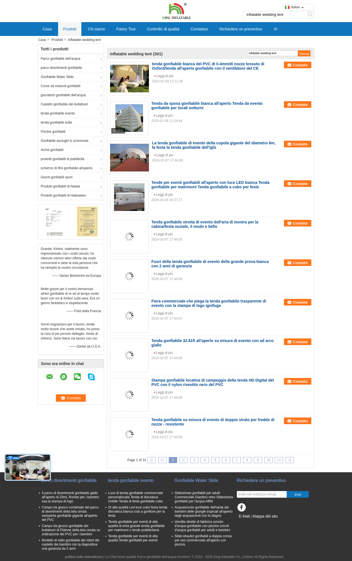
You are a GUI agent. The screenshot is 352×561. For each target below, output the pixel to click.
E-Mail (244, 516)
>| (289, 460)
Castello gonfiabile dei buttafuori (64, 104)
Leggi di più (164, 76)
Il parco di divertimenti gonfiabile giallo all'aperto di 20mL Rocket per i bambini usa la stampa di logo (70, 497)
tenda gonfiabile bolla (56, 122)
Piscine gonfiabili (53, 132)
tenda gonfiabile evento (58, 113)
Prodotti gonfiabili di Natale (60, 186)
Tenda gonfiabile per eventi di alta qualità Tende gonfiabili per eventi (133, 538)
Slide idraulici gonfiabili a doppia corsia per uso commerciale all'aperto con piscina (203, 540)
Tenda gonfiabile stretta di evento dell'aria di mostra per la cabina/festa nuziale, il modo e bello (204, 224)
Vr (275, 29)
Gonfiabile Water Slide (57, 77)
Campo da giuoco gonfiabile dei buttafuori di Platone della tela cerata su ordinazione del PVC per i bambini (71, 530)
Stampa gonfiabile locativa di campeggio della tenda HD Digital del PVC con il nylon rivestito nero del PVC (212, 382)
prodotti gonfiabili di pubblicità (62, 159)
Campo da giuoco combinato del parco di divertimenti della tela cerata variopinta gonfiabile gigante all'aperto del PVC (70, 513)
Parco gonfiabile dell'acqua (60, 59)
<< (162, 460)
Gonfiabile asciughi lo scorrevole (65, 141)
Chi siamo (96, 29)
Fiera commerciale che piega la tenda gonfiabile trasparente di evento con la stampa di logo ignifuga (208, 303)
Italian (297, 7)
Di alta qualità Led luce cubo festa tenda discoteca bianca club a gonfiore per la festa (137, 511)
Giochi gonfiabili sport (57, 177)
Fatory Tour (126, 29)
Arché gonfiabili (52, 150)
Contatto (300, 65)
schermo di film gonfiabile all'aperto (66, 168)
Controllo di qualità (163, 29)
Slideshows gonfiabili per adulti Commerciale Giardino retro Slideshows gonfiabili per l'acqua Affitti (204, 497)
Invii (297, 494)
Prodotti (69, 29)
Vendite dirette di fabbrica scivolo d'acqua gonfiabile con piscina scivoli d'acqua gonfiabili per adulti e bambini (202, 526)
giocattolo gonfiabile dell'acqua (63, 95)
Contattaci (199, 29)
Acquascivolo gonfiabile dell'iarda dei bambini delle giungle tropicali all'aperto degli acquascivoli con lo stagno (203, 511)
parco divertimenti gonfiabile (61, 68)
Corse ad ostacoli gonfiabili (60, 86)
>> (279, 460)
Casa (47, 29)
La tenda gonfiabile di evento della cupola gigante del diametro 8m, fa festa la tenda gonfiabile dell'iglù (214, 145)
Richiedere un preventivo (240, 29)
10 (268, 460)
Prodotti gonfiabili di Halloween (63, 195)
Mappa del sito (265, 516)
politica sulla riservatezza (83, 557)
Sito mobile (247, 523)
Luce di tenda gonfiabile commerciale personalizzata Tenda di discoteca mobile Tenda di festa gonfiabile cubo (135, 497)
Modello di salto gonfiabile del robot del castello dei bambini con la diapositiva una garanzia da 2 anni (70, 544)
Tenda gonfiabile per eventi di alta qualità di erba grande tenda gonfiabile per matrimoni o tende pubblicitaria (136, 526)
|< (151, 460)
